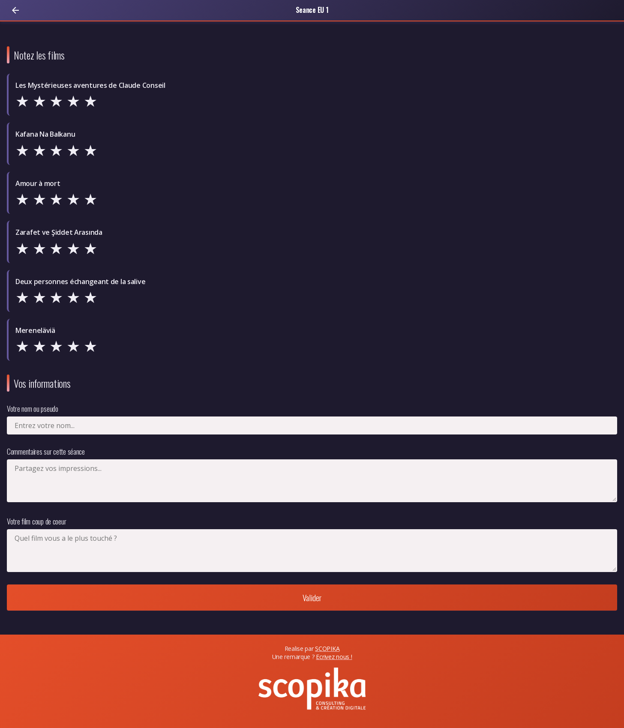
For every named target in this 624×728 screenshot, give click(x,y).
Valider (312, 597)
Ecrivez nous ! (334, 657)
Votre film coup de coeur (36, 521)
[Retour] (15, 10)
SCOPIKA (327, 648)
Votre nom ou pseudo (32, 408)
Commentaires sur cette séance (46, 451)
